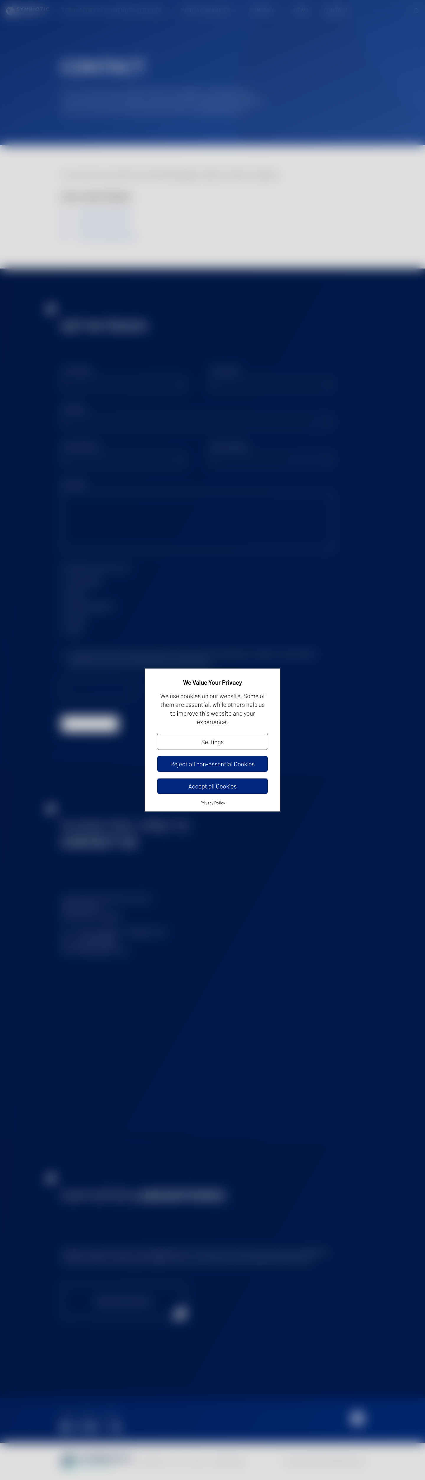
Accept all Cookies (212, 786)
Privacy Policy (212, 802)
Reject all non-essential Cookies (212, 764)
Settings (212, 741)
